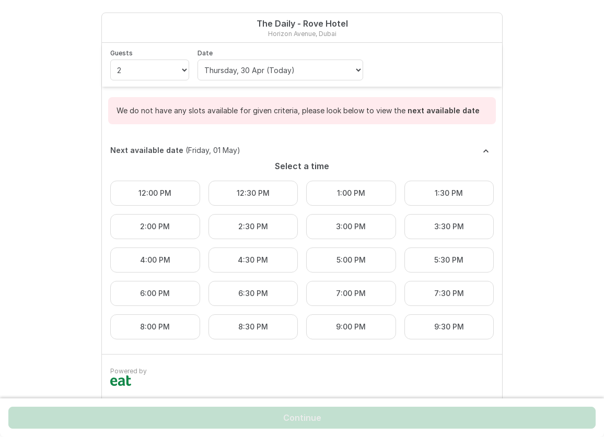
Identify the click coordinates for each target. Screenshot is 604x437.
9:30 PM (449, 326)
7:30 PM (449, 293)
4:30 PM (253, 259)
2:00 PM (155, 226)
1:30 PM (449, 192)
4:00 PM (155, 259)
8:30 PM (253, 326)
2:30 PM (253, 226)
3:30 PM (449, 226)
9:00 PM (351, 326)
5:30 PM (448, 259)
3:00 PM (351, 226)
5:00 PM (351, 259)
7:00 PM (351, 293)
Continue (302, 417)
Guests (121, 53)
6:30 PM (253, 293)
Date (205, 53)
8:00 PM (155, 326)
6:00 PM (155, 293)
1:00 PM (351, 192)
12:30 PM (253, 192)
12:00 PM (154, 192)
